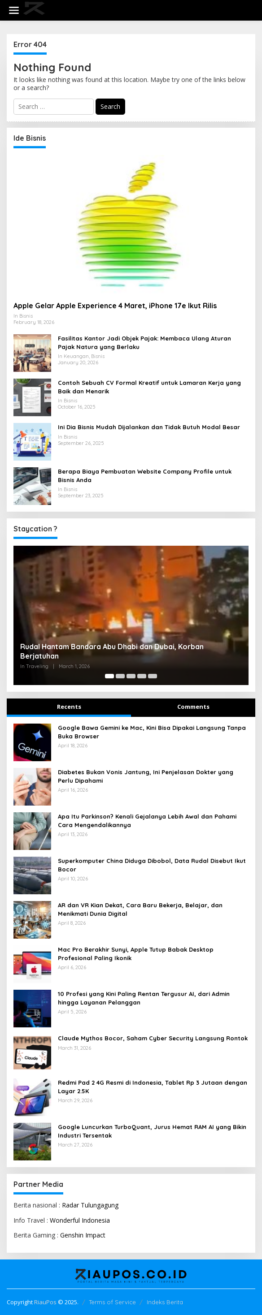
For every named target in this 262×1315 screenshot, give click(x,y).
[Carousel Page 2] (120, 676)
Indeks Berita (165, 1302)
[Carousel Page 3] (131, 676)
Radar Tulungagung (90, 1205)
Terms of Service (112, 1302)
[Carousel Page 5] (152, 676)
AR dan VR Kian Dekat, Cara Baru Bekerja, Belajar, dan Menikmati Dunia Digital (140, 909)
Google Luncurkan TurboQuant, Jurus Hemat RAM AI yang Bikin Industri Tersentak (152, 1130)
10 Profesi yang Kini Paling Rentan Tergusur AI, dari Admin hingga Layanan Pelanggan (144, 997)
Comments (193, 707)
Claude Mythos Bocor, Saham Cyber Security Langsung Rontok (153, 1038)
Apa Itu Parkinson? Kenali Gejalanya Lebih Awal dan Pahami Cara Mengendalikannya (147, 820)
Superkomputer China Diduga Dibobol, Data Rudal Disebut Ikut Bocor (152, 864)
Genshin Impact (82, 1235)
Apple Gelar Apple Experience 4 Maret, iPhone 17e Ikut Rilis (115, 305)
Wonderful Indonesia (80, 1220)
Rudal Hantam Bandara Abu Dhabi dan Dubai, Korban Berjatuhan (112, 651)
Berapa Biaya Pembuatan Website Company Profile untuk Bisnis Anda (144, 475)
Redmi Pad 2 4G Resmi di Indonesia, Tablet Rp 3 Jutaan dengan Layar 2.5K (152, 1086)
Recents (69, 707)
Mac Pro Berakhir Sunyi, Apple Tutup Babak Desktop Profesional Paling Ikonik (136, 953)
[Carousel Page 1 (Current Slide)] (109, 676)
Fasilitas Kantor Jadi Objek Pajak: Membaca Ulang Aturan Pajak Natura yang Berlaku (144, 342)
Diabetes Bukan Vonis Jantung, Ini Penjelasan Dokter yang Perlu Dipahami (145, 776)
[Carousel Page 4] (141, 676)
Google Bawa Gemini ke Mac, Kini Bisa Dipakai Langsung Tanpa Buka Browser (152, 731)
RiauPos (45, 1302)
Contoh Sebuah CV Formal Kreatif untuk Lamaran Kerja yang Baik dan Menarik (149, 386)
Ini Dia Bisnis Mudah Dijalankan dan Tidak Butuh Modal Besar (149, 427)
